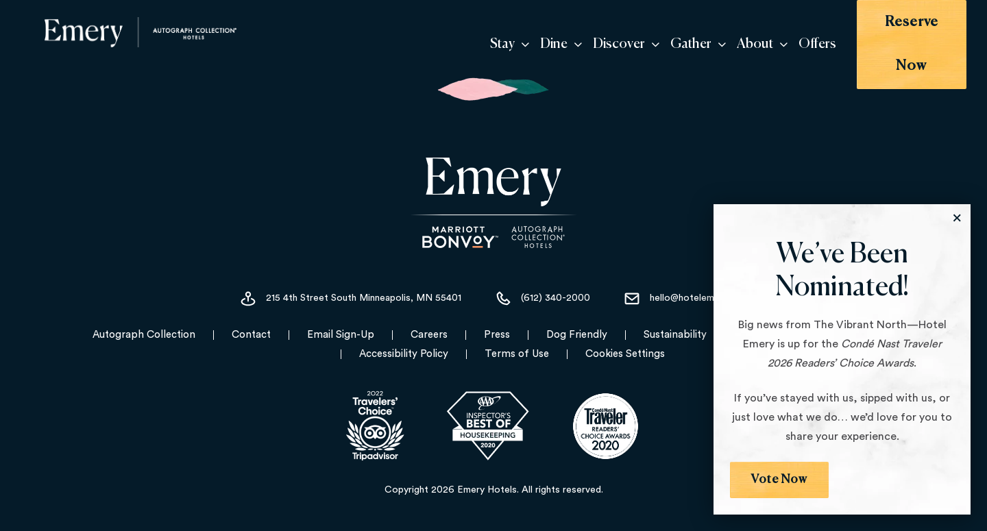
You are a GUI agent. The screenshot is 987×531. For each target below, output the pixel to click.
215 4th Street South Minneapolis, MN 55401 (350, 289)
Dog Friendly (576, 325)
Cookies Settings (625, 344)
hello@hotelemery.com (685, 289)
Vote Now (779, 479)
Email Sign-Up (340, 325)
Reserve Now (894, 39)
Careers (429, 325)
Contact (251, 325)
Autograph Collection (144, 325)
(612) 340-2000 (542, 289)
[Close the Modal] (957, 218)
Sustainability (675, 325)
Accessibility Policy (403, 344)
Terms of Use (517, 344)
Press (497, 325)
